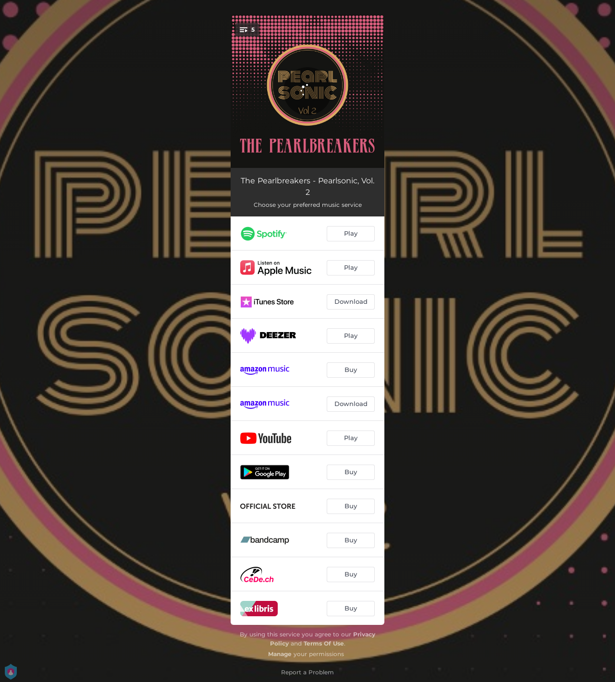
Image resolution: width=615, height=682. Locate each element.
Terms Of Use (324, 643)
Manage (280, 654)
